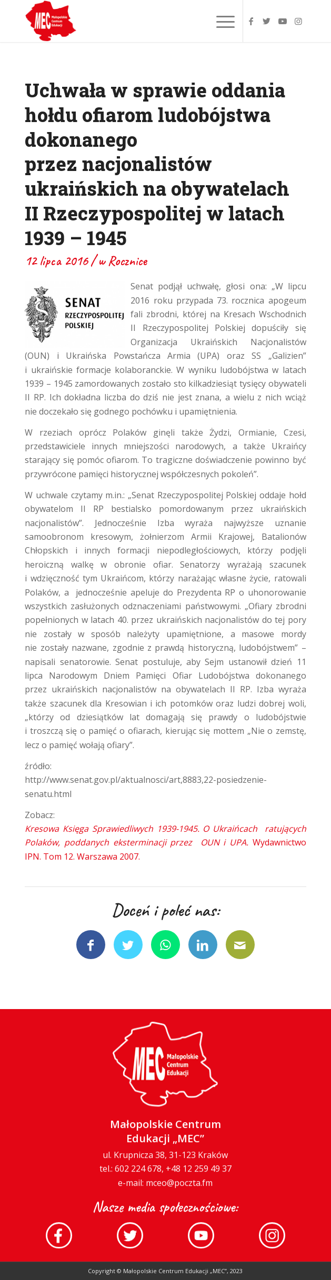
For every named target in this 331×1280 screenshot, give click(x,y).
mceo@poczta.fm (179, 1185)
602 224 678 (138, 1170)
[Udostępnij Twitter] (128, 944)
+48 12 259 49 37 (199, 1170)
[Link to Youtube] (282, 21)
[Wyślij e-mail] (240, 944)
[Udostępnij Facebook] (90, 944)
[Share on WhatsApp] (165, 944)
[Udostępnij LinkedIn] (202, 944)
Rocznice (127, 261)
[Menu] (220, 21)
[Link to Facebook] (251, 21)
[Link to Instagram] (298, 21)
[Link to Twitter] (267, 21)
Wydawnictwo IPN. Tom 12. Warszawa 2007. (165, 842)
